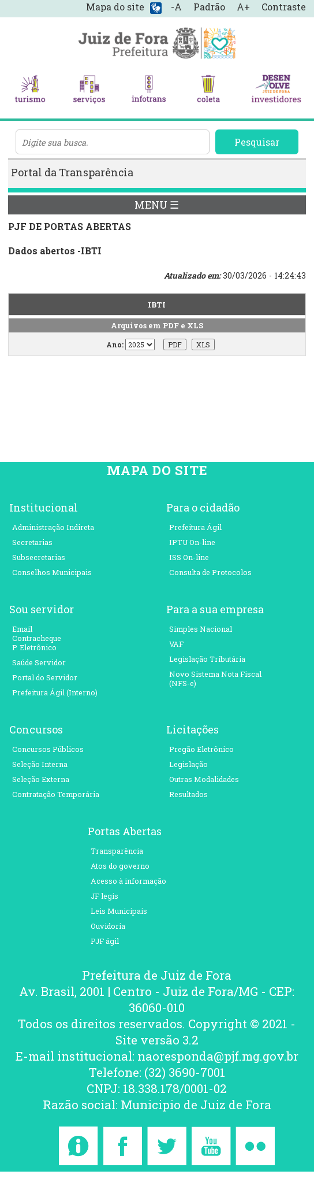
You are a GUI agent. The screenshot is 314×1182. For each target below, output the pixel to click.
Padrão (209, 7)
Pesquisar (256, 142)
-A (176, 7)
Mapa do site (115, 7)
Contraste (283, 7)
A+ (243, 7)
